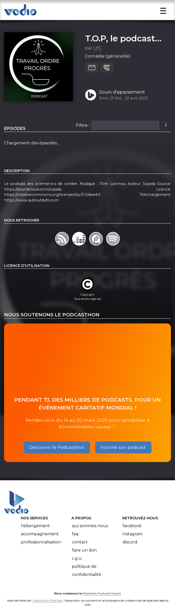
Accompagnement (40, 534)
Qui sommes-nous (90, 525)
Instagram (133, 534)
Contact (80, 542)
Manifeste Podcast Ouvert (102, 593)
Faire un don (84, 550)
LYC (97, 47)
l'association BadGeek (47, 600)
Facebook (132, 525)
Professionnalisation (41, 542)
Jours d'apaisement (122, 92)
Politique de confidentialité (86, 570)
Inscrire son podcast (123, 447)
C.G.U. (77, 558)
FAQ (75, 534)
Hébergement (35, 525)
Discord (130, 542)
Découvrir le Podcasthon (57, 447)
